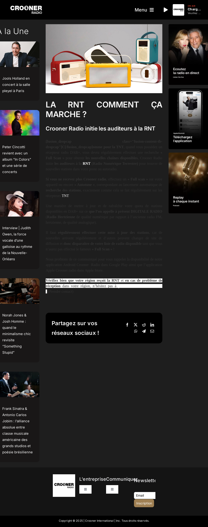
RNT (87, 163)
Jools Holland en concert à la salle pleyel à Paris (16, 84)
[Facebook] (127, 325)
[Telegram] (144, 331)
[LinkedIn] (152, 325)
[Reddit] (144, 325)
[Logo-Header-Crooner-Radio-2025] (26, 7)
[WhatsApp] (136, 331)
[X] (135, 325)
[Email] (152, 331)
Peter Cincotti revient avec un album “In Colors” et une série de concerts (16, 159)
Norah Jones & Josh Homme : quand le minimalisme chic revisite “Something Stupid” (16, 334)
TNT (65, 196)
